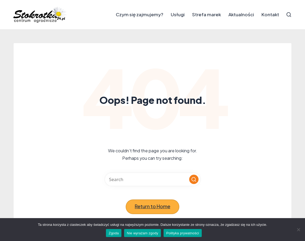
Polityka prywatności (182, 233)
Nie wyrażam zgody (142, 233)
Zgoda (114, 233)
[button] (194, 179)
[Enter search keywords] (153, 179)
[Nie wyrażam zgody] (298, 229)
